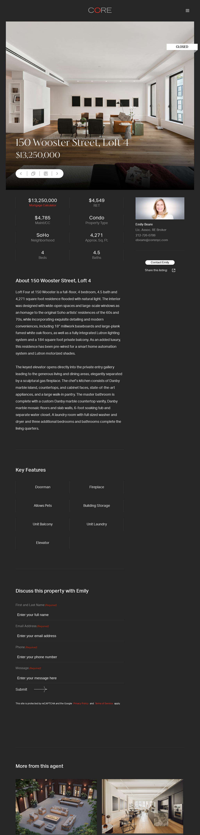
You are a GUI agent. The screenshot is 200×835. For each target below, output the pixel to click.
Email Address (32, 626)
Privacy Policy (80, 703)
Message (28, 668)
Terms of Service (104, 703)
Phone (26, 648)
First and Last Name (36, 605)
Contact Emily (160, 262)
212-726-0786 (145, 235)
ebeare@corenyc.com (152, 240)
